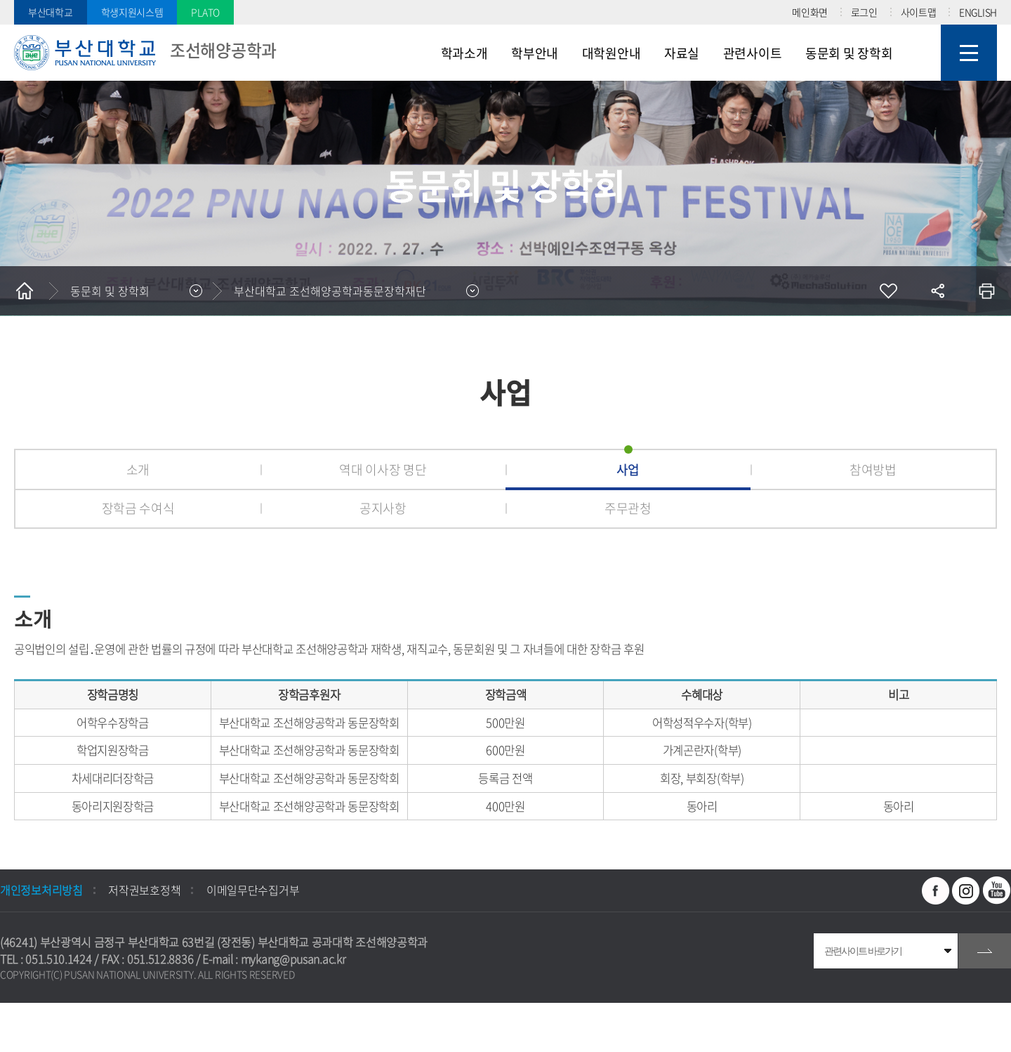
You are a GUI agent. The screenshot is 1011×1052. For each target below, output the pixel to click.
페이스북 (936, 890)
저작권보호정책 (144, 889)
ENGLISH (978, 12)
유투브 (997, 890)
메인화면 (810, 12)
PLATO (205, 12)
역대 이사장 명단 (382, 469)
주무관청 (628, 508)
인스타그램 (966, 890)
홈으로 (24, 290)
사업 (628, 469)
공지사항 (383, 508)
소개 (138, 469)
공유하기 (937, 290)
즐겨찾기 (888, 290)
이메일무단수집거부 (252, 889)
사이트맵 (919, 12)
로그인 (864, 12)
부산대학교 (50, 12)
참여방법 (873, 469)
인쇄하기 (986, 290)
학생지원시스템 (132, 12)
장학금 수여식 (138, 508)
